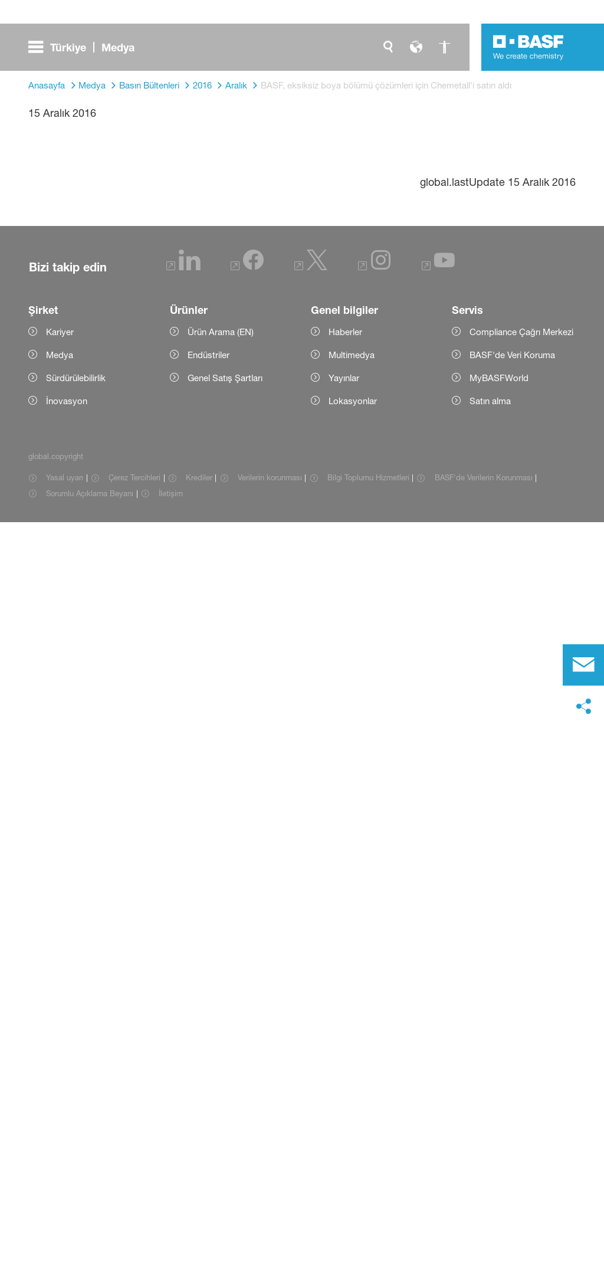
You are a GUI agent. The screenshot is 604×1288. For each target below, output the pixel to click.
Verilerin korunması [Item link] (270, 1243)
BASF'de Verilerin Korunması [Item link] (484, 1243)
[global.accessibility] (445, 47)
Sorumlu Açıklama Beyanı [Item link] (89, 1259)
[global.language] (416, 47)
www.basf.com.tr (344, 887)
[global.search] (388, 47)
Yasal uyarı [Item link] (64, 1243)
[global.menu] (86, 47)
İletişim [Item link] (171, 1259)
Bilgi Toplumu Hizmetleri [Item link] (368, 1243)
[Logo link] (528, 47)
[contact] (583, 665)
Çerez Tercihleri (134, 1243)
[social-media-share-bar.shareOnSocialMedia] (583, 706)
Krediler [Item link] (199, 1243)
